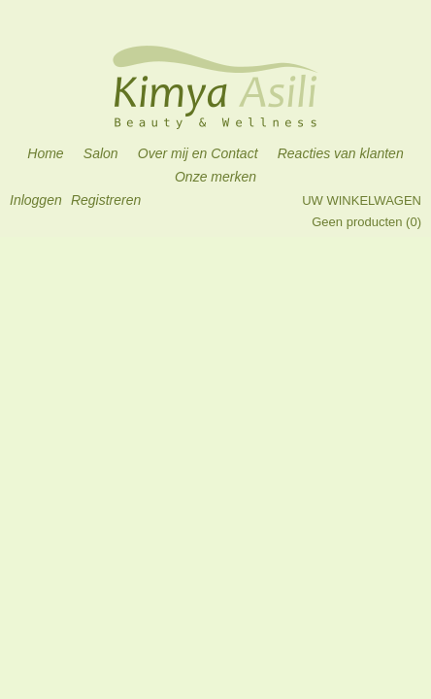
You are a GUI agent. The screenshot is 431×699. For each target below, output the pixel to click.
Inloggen (36, 200)
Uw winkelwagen (361, 200)
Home (45, 153)
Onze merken (215, 176)
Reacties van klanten (341, 153)
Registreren (106, 200)
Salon (100, 153)
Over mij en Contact (198, 153)
